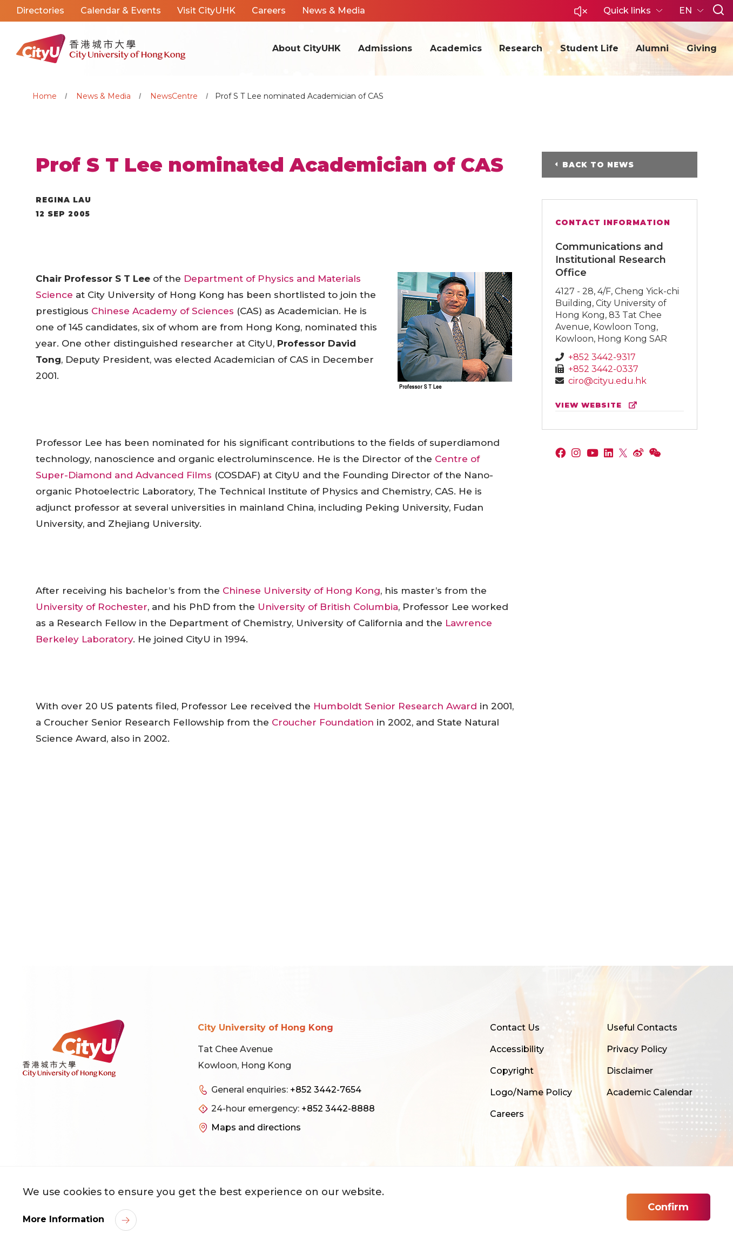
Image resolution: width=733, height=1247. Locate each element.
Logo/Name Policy (531, 1092)
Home (44, 96)
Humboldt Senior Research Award (395, 706)
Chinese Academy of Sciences (162, 311)
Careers (507, 1114)
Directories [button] (40, 10)
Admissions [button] (385, 48)
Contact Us (515, 1027)
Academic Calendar (649, 1092)
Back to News (598, 164)
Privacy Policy (637, 1049)
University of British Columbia (328, 606)
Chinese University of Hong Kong (301, 590)
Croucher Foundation (323, 722)
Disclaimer (630, 1071)
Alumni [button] (652, 48)
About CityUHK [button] (306, 48)
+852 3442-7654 (325, 1090)
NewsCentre (174, 96)
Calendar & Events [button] (120, 10)
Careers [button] (269, 10)
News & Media (103, 96)
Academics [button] (456, 48)
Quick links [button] (628, 10)
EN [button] (686, 10)
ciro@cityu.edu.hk (607, 381)
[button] (580, 14)
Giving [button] (702, 48)
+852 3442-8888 (338, 1108)
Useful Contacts (642, 1027)
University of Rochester (91, 606)
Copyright (512, 1071)
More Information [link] (65, 1219)
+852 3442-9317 (602, 357)
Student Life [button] (589, 48)
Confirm (668, 1207)
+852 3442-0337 (603, 369)
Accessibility (517, 1049)
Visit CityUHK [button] (206, 10)
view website (598, 405)
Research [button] (520, 48)
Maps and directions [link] (256, 1127)
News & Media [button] (333, 10)
